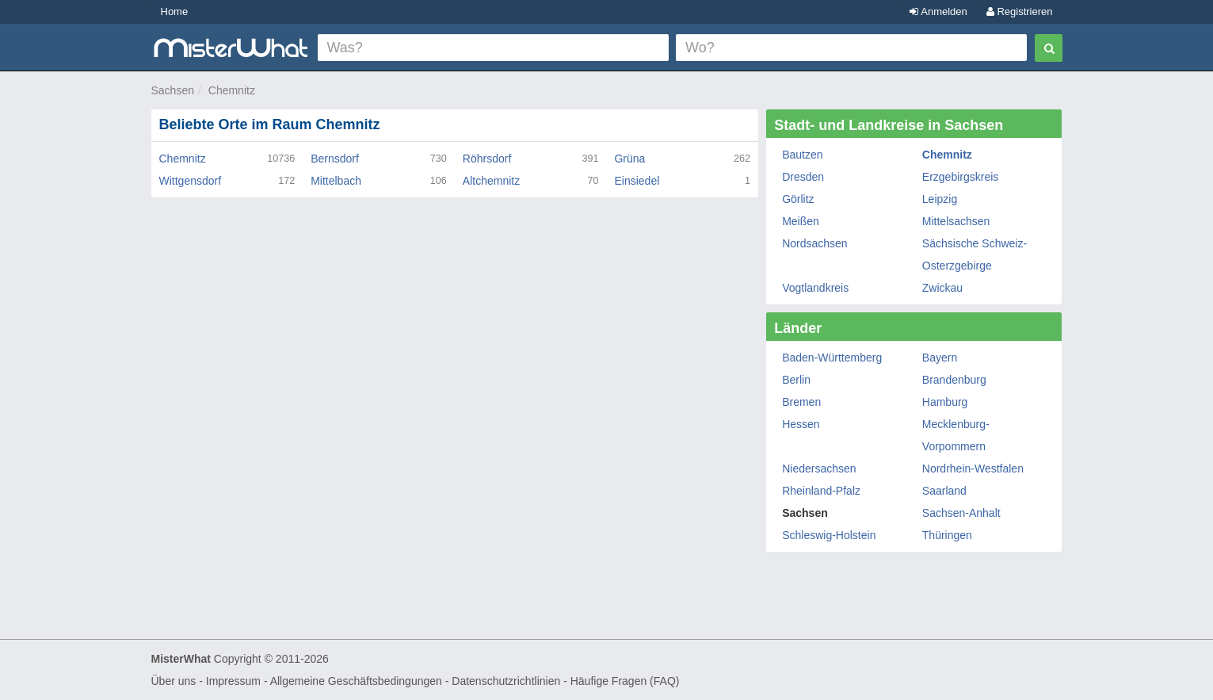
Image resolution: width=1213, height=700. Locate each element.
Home (175, 11)
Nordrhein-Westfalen (973, 468)
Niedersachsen (819, 468)
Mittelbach (336, 180)
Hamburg (945, 402)
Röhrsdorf (487, 158)
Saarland (944, 490)
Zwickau (942, 287)
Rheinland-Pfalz (821, 490)
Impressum (233, 681)
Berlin (796, 379)
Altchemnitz (491, 180)
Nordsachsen (815, 243)
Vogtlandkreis (815, 287)
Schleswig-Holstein (828, 535)
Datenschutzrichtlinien (506, 681)
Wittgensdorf (190, 180)
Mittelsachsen (956, 221)
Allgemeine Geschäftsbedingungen (356, 681)
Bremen (801, 402)
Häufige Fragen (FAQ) (625, 681)
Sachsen (172, 90)
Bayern (939, 357)
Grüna (629, 158)
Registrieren (1019, 11)
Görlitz (798, 199)
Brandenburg (954, 379)
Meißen (800, 221)
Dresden (803, 176)
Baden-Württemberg (832, 357)
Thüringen (947, 535)
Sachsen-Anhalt (961, 513)
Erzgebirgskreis (960, 176)
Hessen (800, 424)
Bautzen (802, 154)
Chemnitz (231, 90)
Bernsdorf (335, 158)
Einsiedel (636, 180)
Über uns (173, 681)
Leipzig (939, 199)
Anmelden (938, 11)
